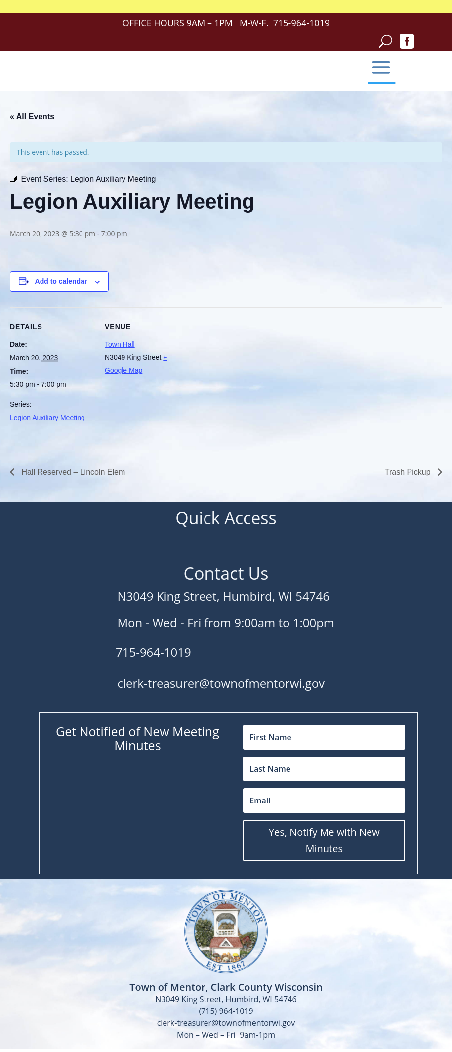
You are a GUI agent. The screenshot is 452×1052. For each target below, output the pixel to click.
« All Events (32, 116)
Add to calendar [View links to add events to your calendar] (61, 281)
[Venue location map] (252, 376)
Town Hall (120, 344)
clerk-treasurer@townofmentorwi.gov (221, 683)
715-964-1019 (153, 652)
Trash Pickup (409, 472)
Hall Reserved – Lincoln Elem (72, 472)
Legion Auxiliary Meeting (47, 417)
